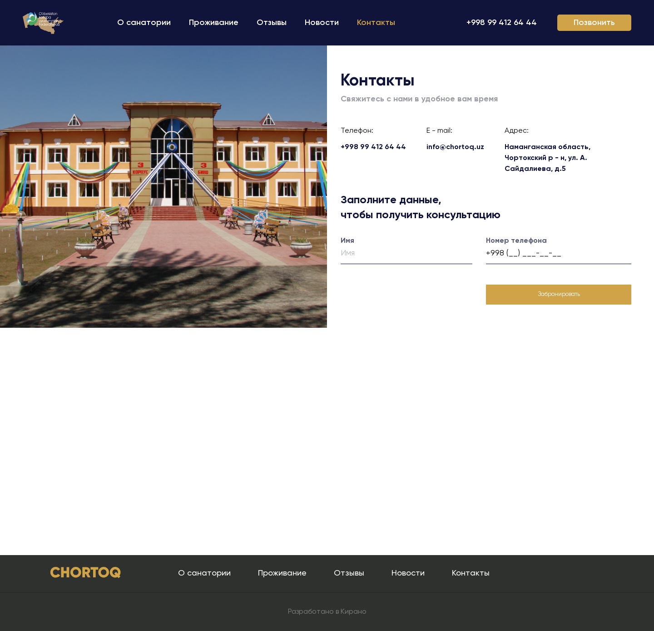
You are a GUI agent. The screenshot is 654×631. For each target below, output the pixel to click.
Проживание (213, 23)
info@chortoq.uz (455, 147)
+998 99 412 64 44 (501, 23)
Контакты (376, 23)
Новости (322, 23)
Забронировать (559, 294)
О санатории (144, 23)
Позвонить (594, 23)
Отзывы (272, 23)
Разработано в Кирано (327, 612)
